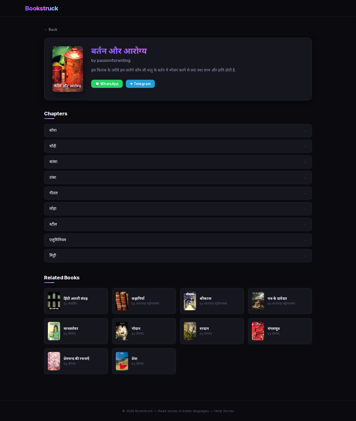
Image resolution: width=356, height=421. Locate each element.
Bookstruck (41, 8)
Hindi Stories (224, 411)
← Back (50, 29)
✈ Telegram (140, 84)
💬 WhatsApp (107, 84)
